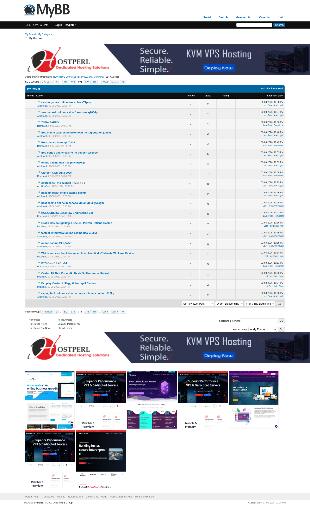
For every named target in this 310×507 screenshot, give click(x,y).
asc (281, 95)
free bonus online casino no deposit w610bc (69, 152)
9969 (105, 82)
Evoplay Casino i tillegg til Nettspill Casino (68, 283)
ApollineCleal (43, 186)
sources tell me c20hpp (56, 182)
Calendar (265, 17)
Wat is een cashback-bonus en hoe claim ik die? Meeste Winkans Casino (87, 253)
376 (94, 82)
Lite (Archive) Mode (96, 496)
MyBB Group (66, 502)
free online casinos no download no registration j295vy (76, 132)
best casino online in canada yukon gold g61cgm (72, 202)
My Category (45, 34)
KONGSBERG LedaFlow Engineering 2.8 (67, 212)
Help (281, 17)
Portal (207, 17)
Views (208, 95)
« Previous (47, 82)
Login (58, 24)
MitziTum (41, 226)
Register (70, 24)
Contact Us (48, 496)
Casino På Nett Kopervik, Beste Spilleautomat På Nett (75, 273)
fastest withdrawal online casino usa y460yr (69, 232)
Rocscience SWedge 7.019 (58, 142)
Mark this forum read (271, 88)
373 (73, 82)
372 (65, 82)
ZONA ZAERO (50, 122)
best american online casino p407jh (64, 192)
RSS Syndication (144, 496)
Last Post (272, 95)
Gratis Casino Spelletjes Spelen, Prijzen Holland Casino (76, 223)
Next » (114, 82)
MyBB (40, 502)
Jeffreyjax (71, 77)
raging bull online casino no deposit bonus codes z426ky (77, 293)
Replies (191, 95)
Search (223, 17)
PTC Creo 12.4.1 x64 (54, 263)
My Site (61, 496)
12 (190, 184)
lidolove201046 (84, 77)
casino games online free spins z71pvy (66, 102)
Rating (226, 95)
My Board (30, 34)
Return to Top (75, 496)
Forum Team (32, 496)
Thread (30, 95)
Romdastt (42, 126)
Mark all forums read (121, 496)
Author (39, 95)
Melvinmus (99, 77)
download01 (58, 77)
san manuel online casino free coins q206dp (69, 112)
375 (87, 82)
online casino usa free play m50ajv (63, 162)
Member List (244, 17)
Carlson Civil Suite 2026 (56, 172)
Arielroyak (42, 106)
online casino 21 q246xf (56, 243)
